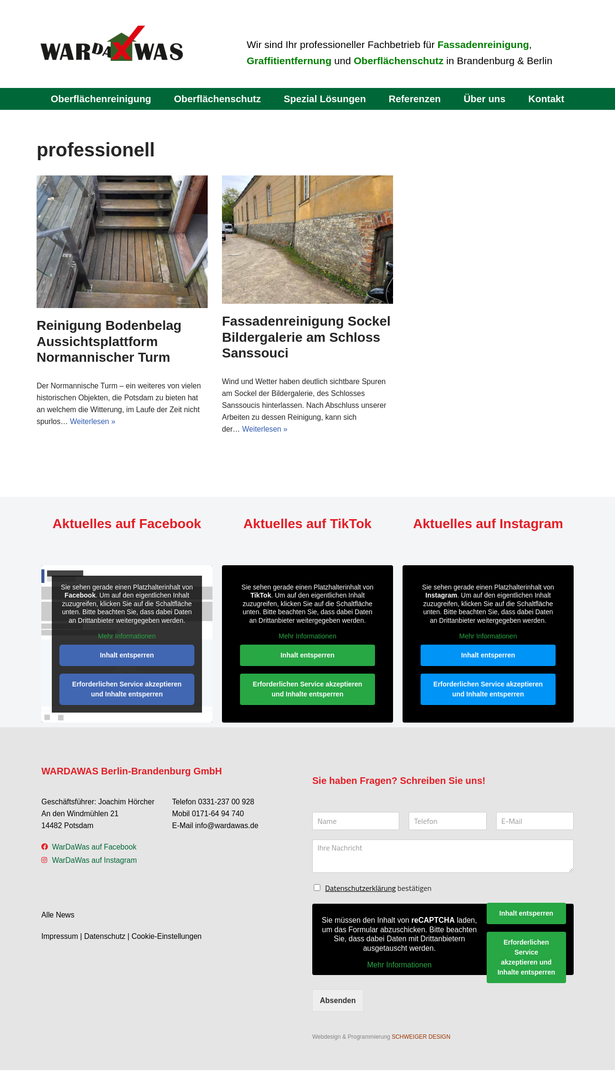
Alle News (58, 918)
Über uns (487, 98)
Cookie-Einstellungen (169, 939)
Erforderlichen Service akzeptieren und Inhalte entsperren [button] (127, 690)
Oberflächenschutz (216, 98)
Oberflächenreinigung (97, 98)
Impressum (60, 939)
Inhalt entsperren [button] (127, 656)
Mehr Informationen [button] (126, 637)
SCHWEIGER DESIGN (421, 1038)
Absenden (338, 1002)
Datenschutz (106, 939)
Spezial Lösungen (325, 98)
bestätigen (378, 889)
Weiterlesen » (94, 422)
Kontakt (550, 98)
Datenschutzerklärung (360, 889)
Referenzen (416, 98)
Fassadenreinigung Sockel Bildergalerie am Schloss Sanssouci (306, 337)
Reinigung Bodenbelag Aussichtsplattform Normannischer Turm (109, 341)
